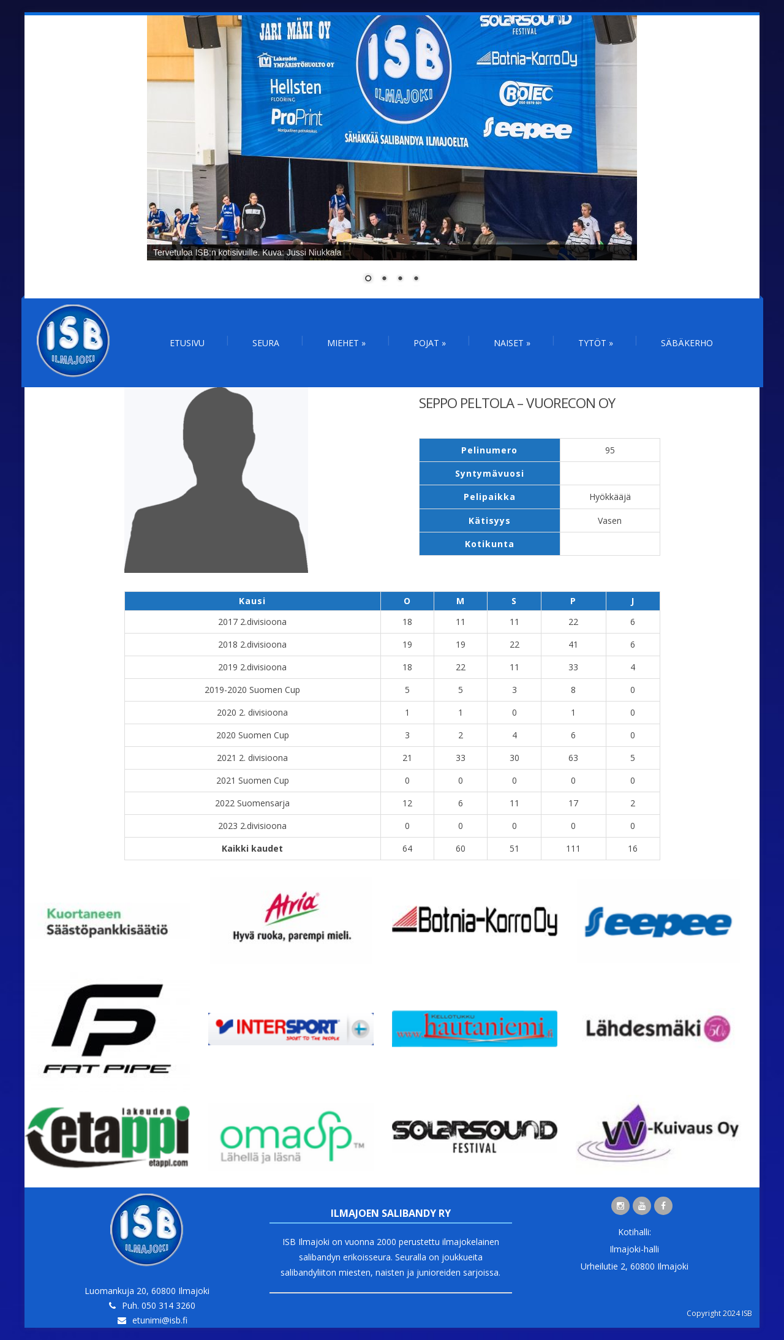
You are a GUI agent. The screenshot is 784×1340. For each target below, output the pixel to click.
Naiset (512, 343)
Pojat (429, 343)
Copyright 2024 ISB (719, 1313)
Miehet (346, 343)
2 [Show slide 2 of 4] (384, 279)
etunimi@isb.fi (159, 1320)
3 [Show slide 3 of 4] (400, 279)
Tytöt (595, 343)
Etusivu (187, 343)
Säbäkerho (687, 343)
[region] (392, 156)
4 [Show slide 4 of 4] (416, 279)
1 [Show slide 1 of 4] (368, 279)
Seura (265, 343)
